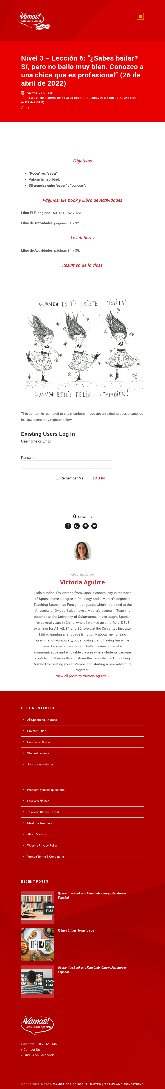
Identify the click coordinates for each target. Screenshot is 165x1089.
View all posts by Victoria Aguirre (82, 670)
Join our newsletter (40, 758)
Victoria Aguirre (40, 87)
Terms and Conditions (124, 1078)
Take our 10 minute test (43, 806)
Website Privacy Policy (42, 839)
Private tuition (36, 725)
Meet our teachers (39, 817)
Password (28, 452)
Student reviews (38, 747)
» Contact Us (30, 1044)
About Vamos (36, 828)
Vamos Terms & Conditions (45, 850)
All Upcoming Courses (42, 714)
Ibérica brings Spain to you (76, 924)
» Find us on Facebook (37, 1049)
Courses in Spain (38, 736)
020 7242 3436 (46, 1038)
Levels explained (38, 795)
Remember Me (72, 472)
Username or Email (36, 435)
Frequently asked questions (46, 784)
